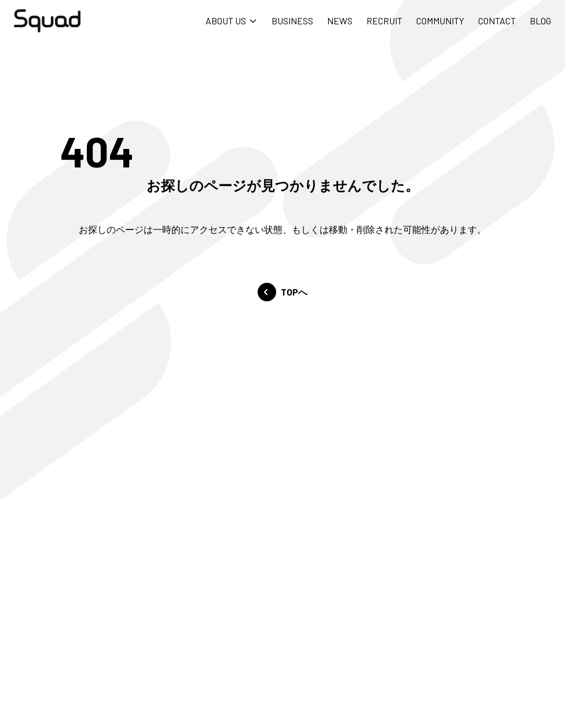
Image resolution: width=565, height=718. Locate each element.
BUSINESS (292, 20)
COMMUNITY (440, 20)
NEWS (340, 20)
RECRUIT (384, 20)
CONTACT (497, 20)
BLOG (540, 20)
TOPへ (282, 292)
